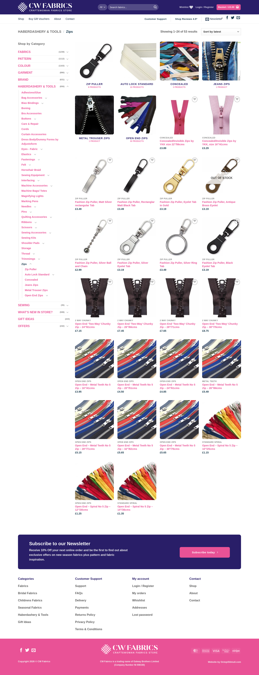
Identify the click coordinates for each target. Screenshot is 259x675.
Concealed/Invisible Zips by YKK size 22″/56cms (177, 143)
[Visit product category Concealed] (179, 67)
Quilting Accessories (34, 216)
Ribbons (26, 222)
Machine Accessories (34, 185)
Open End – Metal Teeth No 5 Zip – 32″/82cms (135, 447)
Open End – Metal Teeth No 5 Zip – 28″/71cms (92, 447)
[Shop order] (221, 31)
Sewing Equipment (33, 175)
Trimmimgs (28, 258)
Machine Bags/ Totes (34, 190)
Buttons (26, 118)
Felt (23, 164)
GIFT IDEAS (26, 319)
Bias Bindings (30, 103)
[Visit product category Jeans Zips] (221, 67)
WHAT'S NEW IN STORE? (35, 312)
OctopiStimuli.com (231, 662)
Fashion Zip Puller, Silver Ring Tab (178, 264)
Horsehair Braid (31, 169)
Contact (69, 18)
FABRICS (24, 51)
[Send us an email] (238, 18)
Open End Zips (34, 295)
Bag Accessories (31, 97)
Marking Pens (29, 201)
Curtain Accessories (33, 134)
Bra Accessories (31, 113)
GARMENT (25, 72)
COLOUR (24, 65)
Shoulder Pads (30, 243)
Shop (21, 18)
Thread (25, 253)
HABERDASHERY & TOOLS (39, 31)
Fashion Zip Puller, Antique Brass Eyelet (218, 204)
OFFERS (24, 326)
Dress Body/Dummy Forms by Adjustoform (39, 141)
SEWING (24, 305)
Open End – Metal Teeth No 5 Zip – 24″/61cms (177, 386)
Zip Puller (31, 269)
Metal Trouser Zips (36, 290)
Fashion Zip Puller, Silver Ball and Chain (93, 264)
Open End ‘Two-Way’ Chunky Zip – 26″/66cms (135, 325)
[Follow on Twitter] (232, 18)
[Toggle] (67, 52)
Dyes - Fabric (29, 149)
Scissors (26, 227)
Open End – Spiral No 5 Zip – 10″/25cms (220, 447)
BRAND (23, 79)
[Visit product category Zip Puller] (94, 67)
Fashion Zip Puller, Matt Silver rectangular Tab (93, 204)
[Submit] (155, 7)
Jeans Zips (31, 285)
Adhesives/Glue (31, 92)
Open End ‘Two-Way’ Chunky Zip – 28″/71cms (177, 325)
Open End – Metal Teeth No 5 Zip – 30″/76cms (177, 447)
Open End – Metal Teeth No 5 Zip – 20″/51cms (135, 386)
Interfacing (28, 180)
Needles (26, 206)
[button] (229, 7)
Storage (26, 248)
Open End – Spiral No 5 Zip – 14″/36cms (135, 508)
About (57, 18)
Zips (24, 264)
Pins (24, 211)
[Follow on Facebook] (227, 18)
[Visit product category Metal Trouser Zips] (94, 124)
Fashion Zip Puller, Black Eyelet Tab (217, 264)
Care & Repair (29, 123)
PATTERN (24, 58)
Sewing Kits (28, 237)
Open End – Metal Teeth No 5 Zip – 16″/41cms (92, 386)
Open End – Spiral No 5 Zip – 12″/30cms (92, 508)
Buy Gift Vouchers (39, 18)
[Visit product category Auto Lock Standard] (136, 67)
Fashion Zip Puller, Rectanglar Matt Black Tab (136, 204)
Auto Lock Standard (37, 274)
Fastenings (28, 159)
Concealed (31, 279)
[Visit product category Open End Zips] (136, 124)
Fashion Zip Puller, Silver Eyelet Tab (132, 264)
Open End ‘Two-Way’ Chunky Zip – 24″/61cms (92, 325)
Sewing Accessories (33, 232)
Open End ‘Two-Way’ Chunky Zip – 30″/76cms (220, 325)
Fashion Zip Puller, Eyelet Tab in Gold (178, 204)
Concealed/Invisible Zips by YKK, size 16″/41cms (219, 143)
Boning (25, 108)
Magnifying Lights (32, 196)
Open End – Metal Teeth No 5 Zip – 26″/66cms (220, 386)
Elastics (26, 154)
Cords (25, 129)
